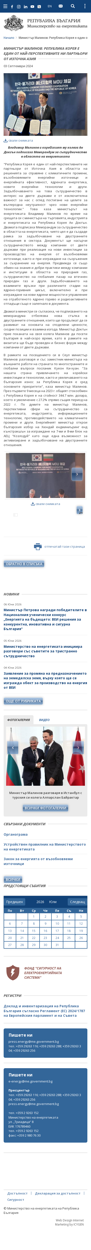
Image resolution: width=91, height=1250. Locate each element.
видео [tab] (44, 741)
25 (69, 959)
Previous (12, 768)
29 (33, 966)
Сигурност (15, 1220)
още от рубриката (23, 722)
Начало (9, 38)
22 (33, 959)
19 (81, 952)
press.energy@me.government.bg (33, 1062)
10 (57, 945)
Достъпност (17, 1214)
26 (81, 959)
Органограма (16, 855)
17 (57, 952)
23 (45, 959)
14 (22, 952)
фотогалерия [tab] (18, 741)
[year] (40, 923)
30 (45, 966)
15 (33, 952)
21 (22, 959)
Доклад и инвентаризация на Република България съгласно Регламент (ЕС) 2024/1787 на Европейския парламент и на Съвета (44, 1032)
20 (10, 959)
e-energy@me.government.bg (30, 1102)
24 (57, 959)
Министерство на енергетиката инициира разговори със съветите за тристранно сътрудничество (43, 672)
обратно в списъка (24, 585)
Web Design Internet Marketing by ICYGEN (69, 1243)
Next (78, 768)
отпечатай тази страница (59, 568)
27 (10, 966)
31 (57, 966)
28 (22, 966)
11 (69, 945)
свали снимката (18, 140)
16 (45, 952)
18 (69, 952)
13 (10, 952)
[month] (53, 923)
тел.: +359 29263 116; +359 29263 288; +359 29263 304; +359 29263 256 (44, 1069)
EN (50, 6)
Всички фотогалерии (45, 829)
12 (81, 945)
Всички (13, 900)
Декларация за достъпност (58, 1214)
